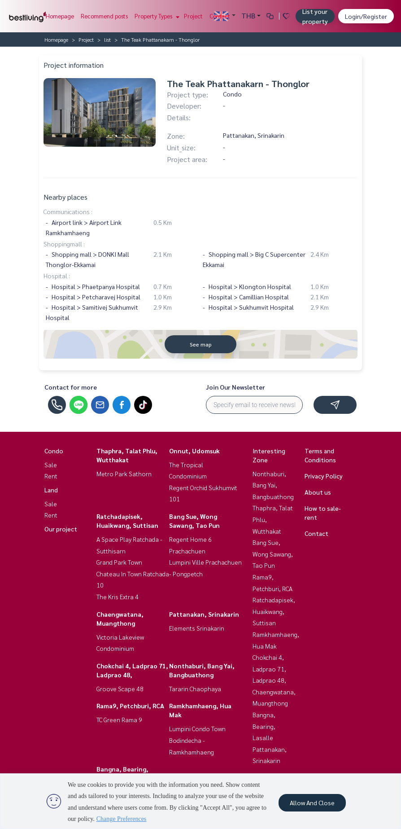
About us (318, 492)
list (107, 39)
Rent (50, 476)
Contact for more (70, 387)
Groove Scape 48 (120, 688)
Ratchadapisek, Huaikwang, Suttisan (274, 611)
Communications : (68, 211)
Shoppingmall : (64, 244)
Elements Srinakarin (196, 628)
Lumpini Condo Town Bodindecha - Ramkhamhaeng (197, 739)
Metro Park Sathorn (124, 473)
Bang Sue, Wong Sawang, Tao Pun (273, 553)
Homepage (60, 16)
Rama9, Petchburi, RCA (130, 706)
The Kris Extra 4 (117, 596)
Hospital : (57, 276)
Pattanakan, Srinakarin (204, 614)
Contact (219, 16)
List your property (315, 16)
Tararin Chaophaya (195, 688)
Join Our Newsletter (235, 387)
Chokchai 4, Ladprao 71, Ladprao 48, (269, 668)
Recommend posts (104, 16)
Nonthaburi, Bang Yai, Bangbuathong (273, 484)
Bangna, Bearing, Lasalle (264, 726)
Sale (50, 465)
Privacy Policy (324, 476)
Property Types (156, 16)
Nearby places (65, 197)
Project (193, 16)
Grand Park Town (119, 562)
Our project (60, 529)
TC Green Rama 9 (119, 719)
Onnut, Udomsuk (194, 451)
